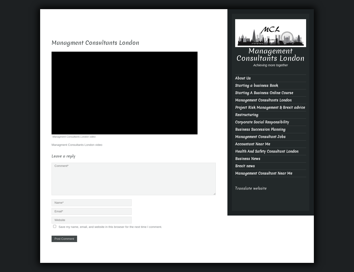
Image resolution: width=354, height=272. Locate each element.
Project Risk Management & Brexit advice (270, 107)
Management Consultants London (271, 54)
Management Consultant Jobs (260, 136)
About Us (243, 78)
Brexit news (245, 166)
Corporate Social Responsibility (262, 122)
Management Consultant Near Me (263, 173)
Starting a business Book (256, 85)
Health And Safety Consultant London (266, 151)
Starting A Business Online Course (264, 93)
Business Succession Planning (260, 129)
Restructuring (246, 114)
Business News (247, 158)
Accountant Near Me (252, 144)
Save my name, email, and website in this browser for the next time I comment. (110, 227)
